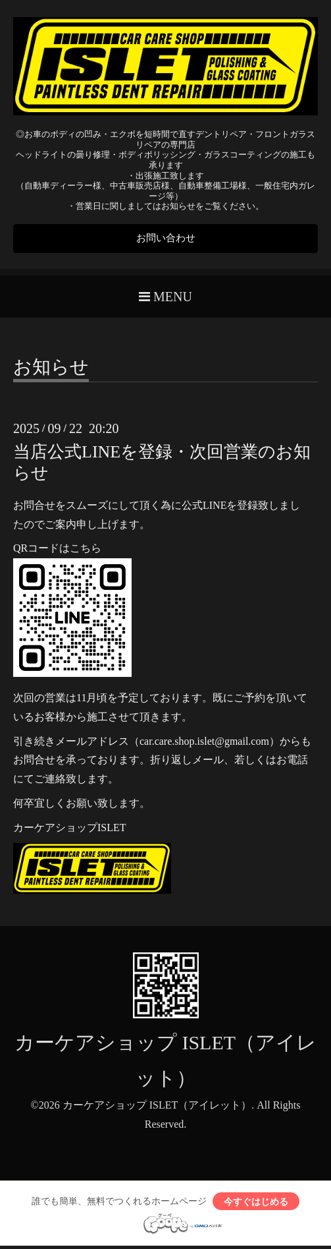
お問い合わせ (165, 239)
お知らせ (51, 370)
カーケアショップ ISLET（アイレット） (157, 1107)
